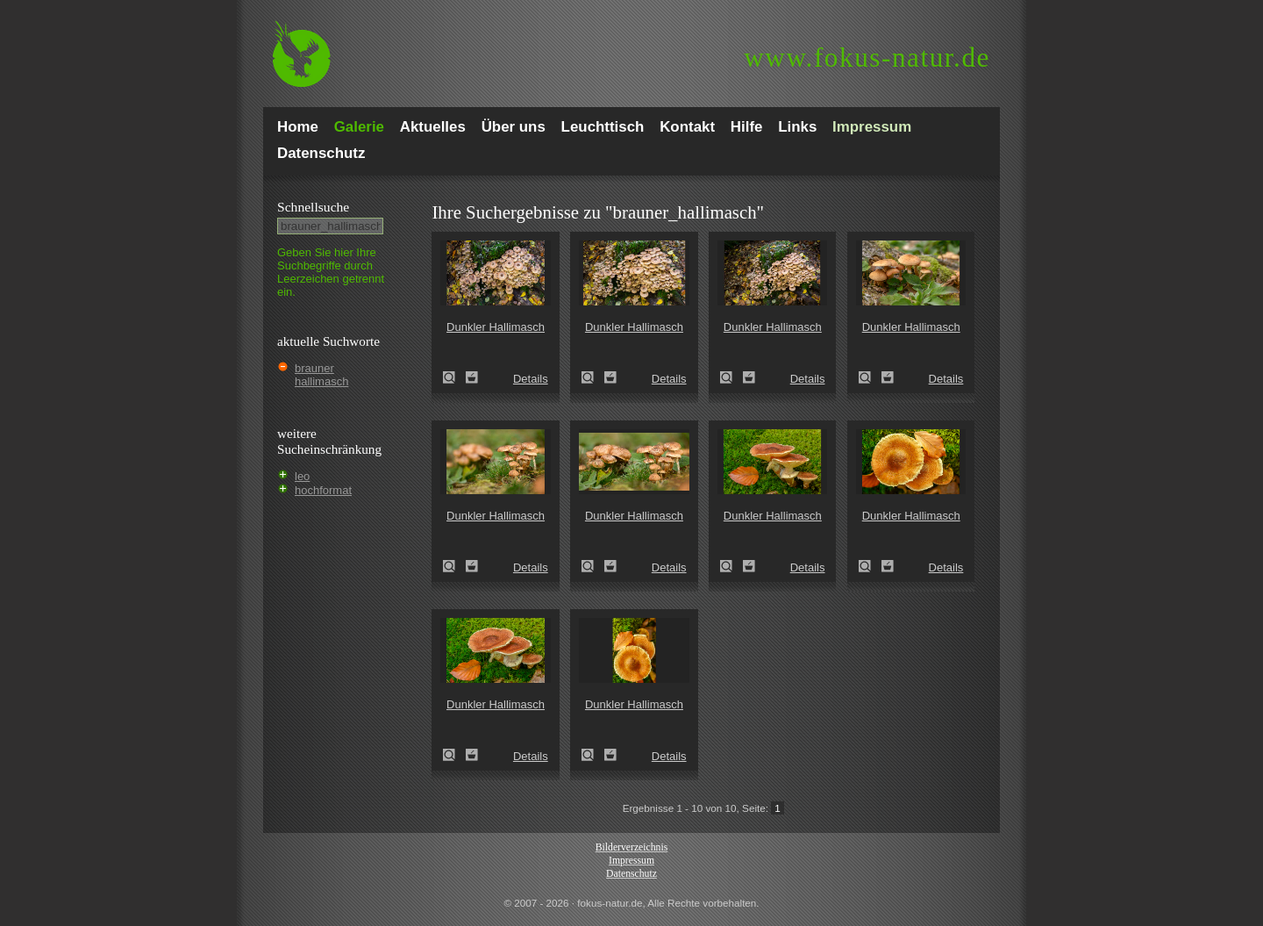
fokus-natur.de (867, 57)
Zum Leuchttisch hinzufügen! (472, 377)
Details (530, 378)
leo (302, 476)
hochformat (323, 490)
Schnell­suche (313, 206)
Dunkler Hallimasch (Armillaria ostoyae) (454, 377)
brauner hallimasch (321, 375)
